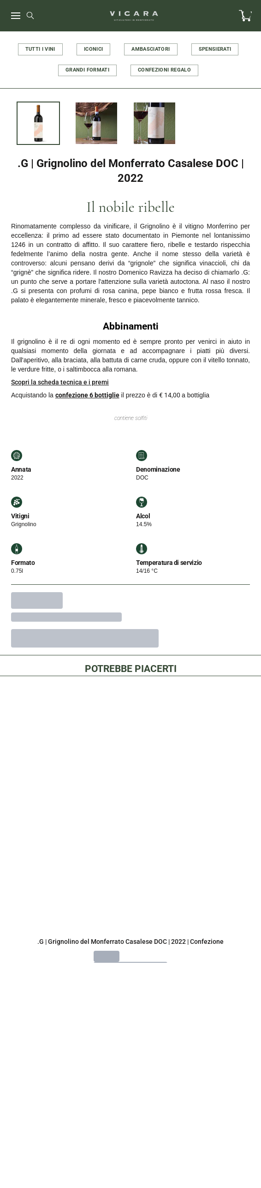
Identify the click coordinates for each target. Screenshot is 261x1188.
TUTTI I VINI (40, 49)
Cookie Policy (131, 1102)
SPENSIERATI (215, 49)
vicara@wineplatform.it (130, 1036)
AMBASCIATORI (150, 49)
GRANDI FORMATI (87, 70)
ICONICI (93, 49)
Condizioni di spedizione (130, 1155)
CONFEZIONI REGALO (164, 70)
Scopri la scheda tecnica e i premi (60, 382)
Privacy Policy (130, 1119)
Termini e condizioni (130, 1137)
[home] (134, 16)
